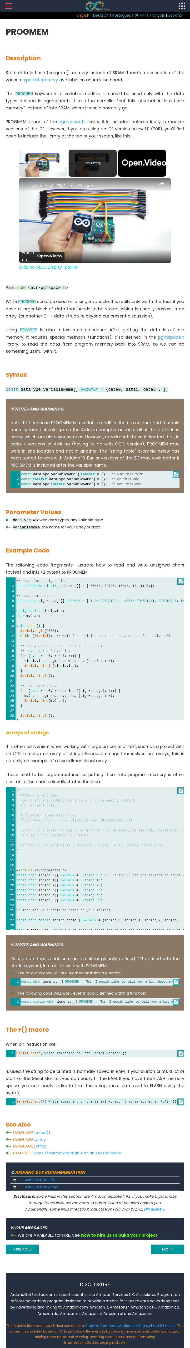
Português (121, 15)
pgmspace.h (72, 122)
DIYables (154, 1209)
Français (157, 15)
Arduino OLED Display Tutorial (64, 186)
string (41, 1146)
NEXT (167, 1249)
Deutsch (101, 15)
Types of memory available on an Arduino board (76, 1153)
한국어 (140, 15)
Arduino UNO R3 (39, 1180)
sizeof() (43, 1132)
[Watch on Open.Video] (42, 256)
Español (175, 15)
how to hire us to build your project (119, 1235)
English (82, 15)
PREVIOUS (22, 1249)
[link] (26, 185)
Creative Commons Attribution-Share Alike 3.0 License (130, 1325)
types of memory (40, 80)
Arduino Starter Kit (42, 1187)
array (41, 1139)
